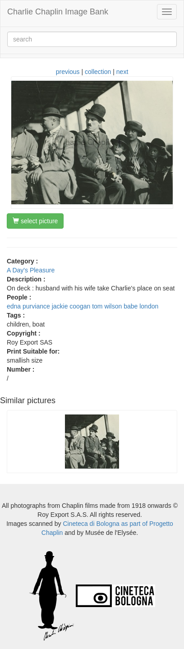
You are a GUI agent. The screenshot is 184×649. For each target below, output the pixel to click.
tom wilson (107, 306)
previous (68, 71)
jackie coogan (71, 306)
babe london (141, 306)
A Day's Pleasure (31, 270)
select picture (35, 221)
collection (98, 71)
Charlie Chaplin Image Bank (57, 11)
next (122, 71)
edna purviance (28, 306)
